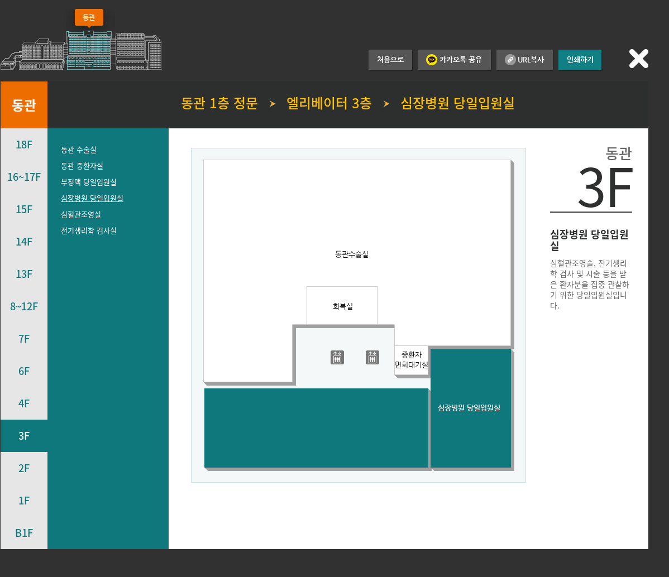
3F (24, 435)
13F (24, 273)
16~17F (24, 176)
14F (24, 241)
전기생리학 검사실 (89, 230)
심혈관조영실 (81, 214)
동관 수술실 (79, 149)
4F (24, 403)
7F (24, 338)
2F (24, 467)
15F (24, 209)
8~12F (24, 306)
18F (24, 144)
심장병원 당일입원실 (92, 198)
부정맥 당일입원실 (89, 181)
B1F (24, 532)
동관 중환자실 (82, 165)
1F (24, 500)
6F (24, 370)
